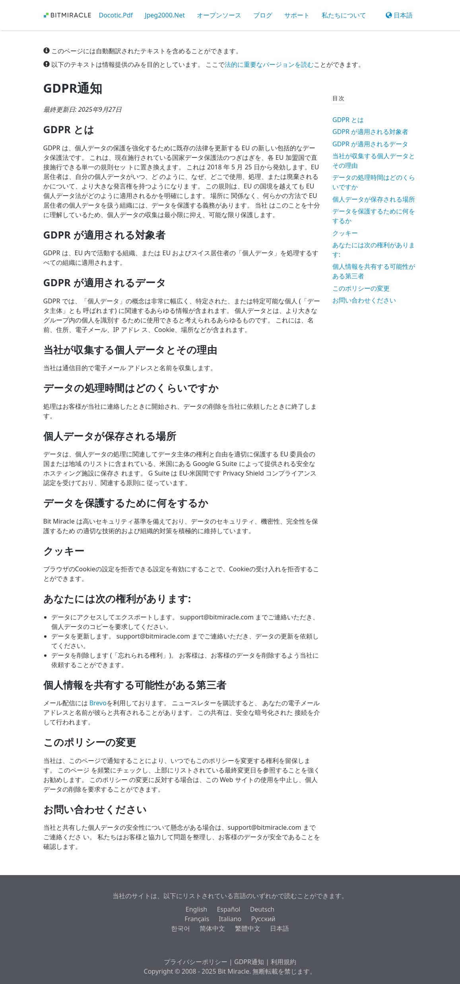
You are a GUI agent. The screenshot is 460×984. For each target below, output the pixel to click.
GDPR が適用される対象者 (370, 131)
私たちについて (344, 15)
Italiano (230, 918)
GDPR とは (348, 119)
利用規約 (283, 961)
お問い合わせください (364, 300)
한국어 (180, 928)
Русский (263, 918)
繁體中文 (247, 928)
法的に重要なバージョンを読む (269, 64)
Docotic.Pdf (116, 15)
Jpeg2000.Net (165, 15)
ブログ (262, 15)
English (196, 909)
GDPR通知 (249, 961)
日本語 (399, 15)
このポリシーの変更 (361, 288)
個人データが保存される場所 (373, 199)
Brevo (98, 703)
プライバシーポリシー (195, 961)
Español (228, 909)
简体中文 (212, 928)
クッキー (345, 233)
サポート (297, 15)
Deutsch (262, 909)
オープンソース (219, 15)
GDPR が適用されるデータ (370, 144)
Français (196, 918)
